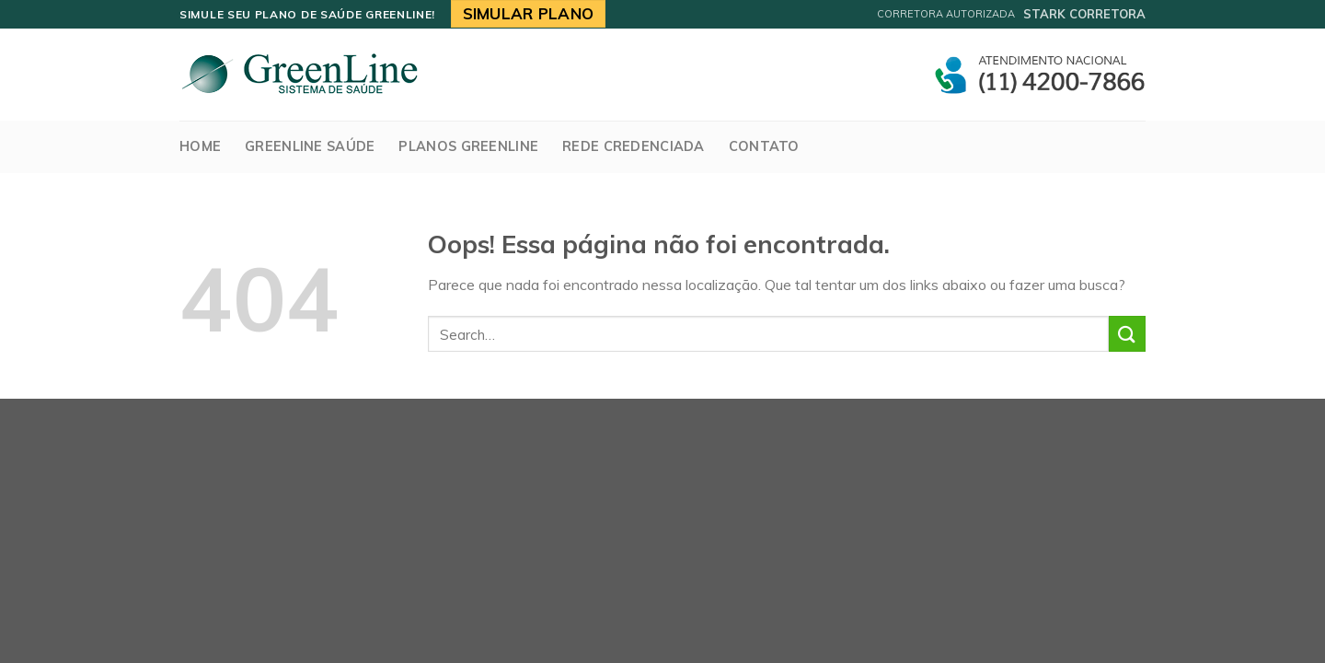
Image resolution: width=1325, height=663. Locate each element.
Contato (764, 146)
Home (200, 146)
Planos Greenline (468, 146)
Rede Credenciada (633, 146)
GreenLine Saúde (309, 146)
